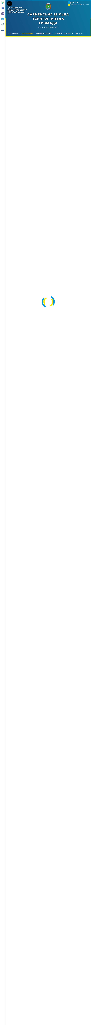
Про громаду (13, 33)
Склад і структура (43, 33)
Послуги (78, 33)
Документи (57, 33)
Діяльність (68, 33)
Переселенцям (27, 33)
